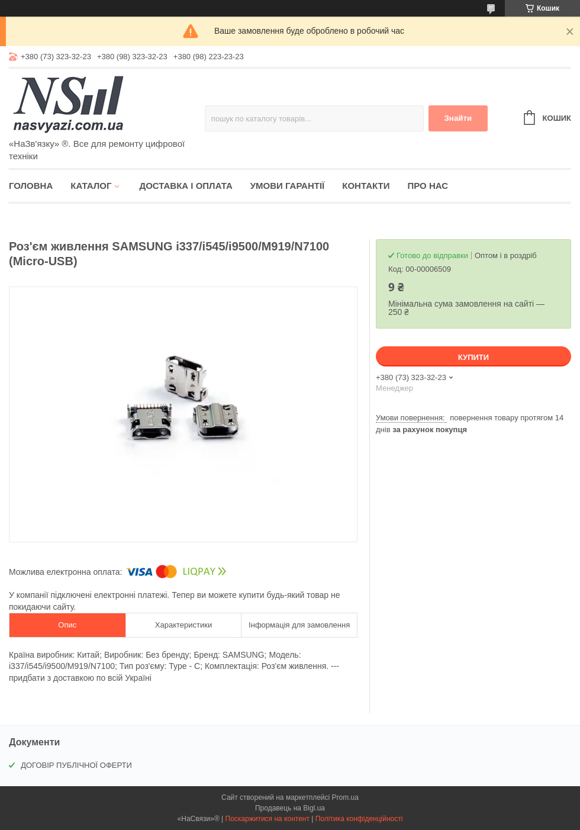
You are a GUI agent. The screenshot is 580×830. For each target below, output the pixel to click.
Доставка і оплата (185, 185)
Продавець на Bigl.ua (290, 808)
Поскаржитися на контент (267, 819)
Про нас (427, 185)
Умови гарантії (287, 185)
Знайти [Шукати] (458, 118)
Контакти (365, 185)
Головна (31, 185)
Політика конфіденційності (359, 819)
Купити (473, 357)
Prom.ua (345, 797)
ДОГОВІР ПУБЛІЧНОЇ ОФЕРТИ (76, 765)
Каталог (90, 185)
